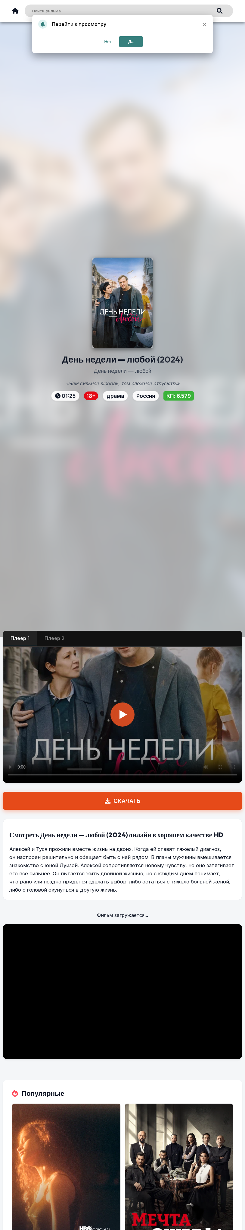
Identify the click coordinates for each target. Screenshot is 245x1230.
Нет (107, 41)
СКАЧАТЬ (122, 800)
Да (131, 41)
